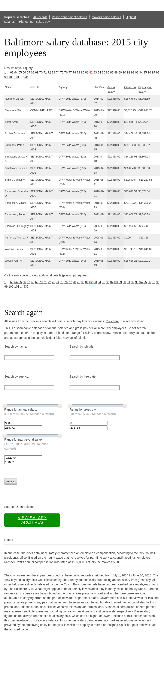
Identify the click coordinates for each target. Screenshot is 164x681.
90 (124, 72)
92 (132, 72)
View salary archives (32, 520)
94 (141, 72)
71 (45, 72)
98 (158, 72)
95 (145, 72)
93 (137, 72)
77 (70, 72)
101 (16, 77)
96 (149, 72)
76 (66, 72)
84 (99, 72)
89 (120, 72)
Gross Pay (130, 87)
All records (40, 17)
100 (10, 77)
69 (37, 72)
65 (20, 72)
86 (107, 72)
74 (57, 72)
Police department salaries (69, 17)
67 (28, 72)
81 (87, 72)
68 (32, 72)
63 (11, 72)
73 (53, 72)
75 (62, 72)
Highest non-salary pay (34, 21)
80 (82, 72)
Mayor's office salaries (106, 17)
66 (24, 72)
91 (128, 72)
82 (91, 72)
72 (49, 72)
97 (153, 72)
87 (112, 72)
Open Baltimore (25, 506)
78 (74, 72)
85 (103, 72)
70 (41, 72)
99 (6, 77)
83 (95, 72)
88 (116, 72)
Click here (112, 321)
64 (16, 72)
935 (26, 77)
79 (78, 72)
